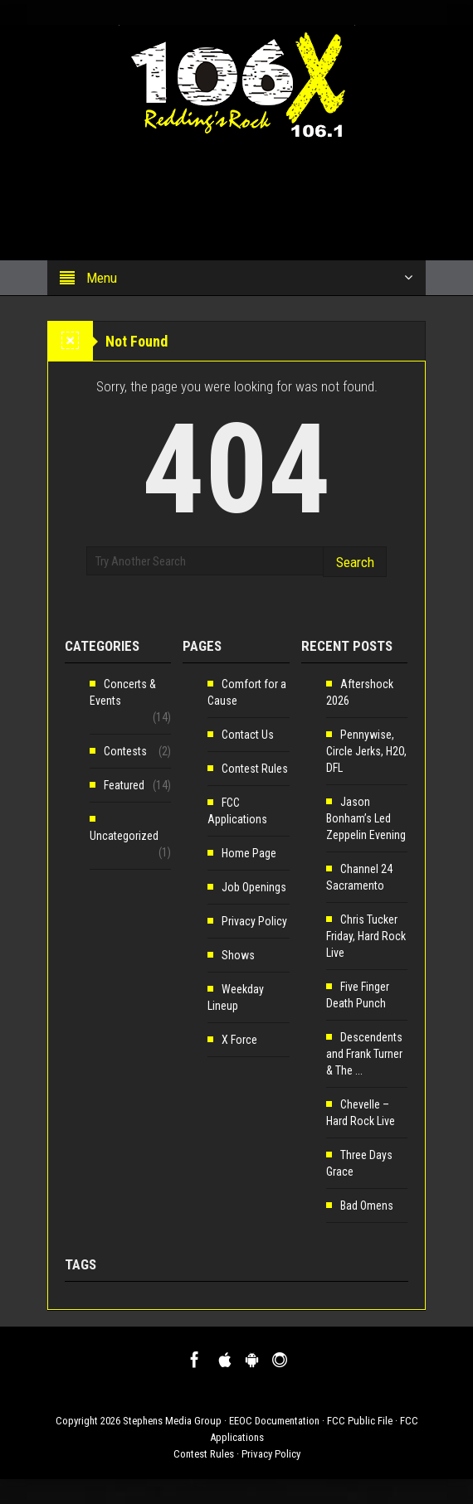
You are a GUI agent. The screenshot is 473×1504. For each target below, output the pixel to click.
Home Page (249, 853)
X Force (239, 1039)
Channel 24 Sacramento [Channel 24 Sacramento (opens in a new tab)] (359, 877)
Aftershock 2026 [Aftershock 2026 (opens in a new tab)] (359, 692)
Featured (124, 785)
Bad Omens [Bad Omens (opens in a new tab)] (366, 1205)
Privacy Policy (254, 921)
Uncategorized (124, 835)
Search (355, 562)
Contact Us (248, 734)
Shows (238, 955)
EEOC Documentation (274, 1420)
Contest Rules (255, 768)
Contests (125, 751)
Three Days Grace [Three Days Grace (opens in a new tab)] (359, 1163)
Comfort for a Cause (246, 692)
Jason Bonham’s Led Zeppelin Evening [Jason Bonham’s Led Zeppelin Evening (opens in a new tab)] (366, 818)
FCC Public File (360, 1420)
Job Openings (254, 887)
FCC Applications (237, 811)
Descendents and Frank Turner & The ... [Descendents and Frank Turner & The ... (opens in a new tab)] (364, 1054)
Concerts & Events (123, 692)
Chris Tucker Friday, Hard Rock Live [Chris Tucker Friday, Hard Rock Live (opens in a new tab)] (366, 936)
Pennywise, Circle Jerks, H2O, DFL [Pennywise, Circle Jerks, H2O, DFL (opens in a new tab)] (366, 751)
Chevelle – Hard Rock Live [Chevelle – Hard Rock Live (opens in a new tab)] (360, 1113)
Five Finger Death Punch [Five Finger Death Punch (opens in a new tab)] (357, 995)
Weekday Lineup (235, 997)
